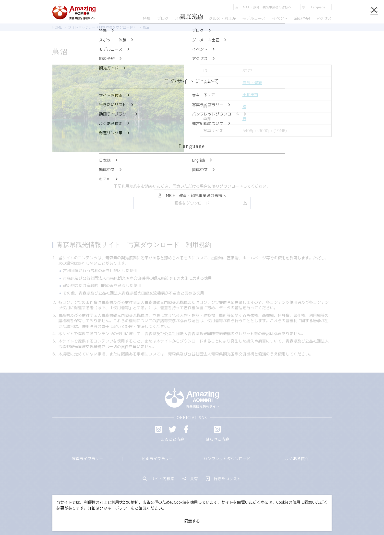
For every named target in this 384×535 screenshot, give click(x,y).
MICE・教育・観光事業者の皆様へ (159, 516)
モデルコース (254, 18)
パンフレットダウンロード (227, 458)
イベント (280, 18)
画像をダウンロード (210, 203)
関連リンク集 (243, 516)
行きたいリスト (223, 479)
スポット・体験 (188, 18)
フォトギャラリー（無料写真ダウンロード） (102, 27)
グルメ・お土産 (222, 18)
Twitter (172, 429)
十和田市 (250, 94)
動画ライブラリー (157, 458)
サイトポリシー (210, 516)
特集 (147, 18)
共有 (190, 479)
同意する (192, 521)
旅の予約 (302, 18)
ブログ (162, 18)
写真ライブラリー (87, 458)
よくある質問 (297, 458)
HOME (57, 27)
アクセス (324, 18)
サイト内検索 (158, 479)
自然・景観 (252, 82)
